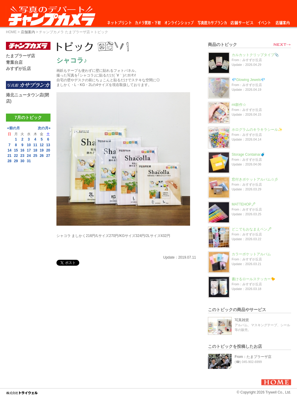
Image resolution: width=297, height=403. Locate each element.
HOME (11, 32)
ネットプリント (120, 21)
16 (22, 150)
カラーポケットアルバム (251, 254)
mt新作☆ (239, 105)
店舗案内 (282, 21)
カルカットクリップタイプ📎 (255, 55)
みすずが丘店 (18, 68)
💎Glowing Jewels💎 (248, 80)
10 (29, 145)
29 (16, 161)
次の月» (44, 128)
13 (48, 145)
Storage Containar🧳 (248, 154)
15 (16, 150)
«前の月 (13, 128)
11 (35, 145)
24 (29, 156)
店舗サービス (242, 21)
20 (48, 150)
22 (16, 156)
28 (9, 161)
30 (22, 161)
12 (42, 145)
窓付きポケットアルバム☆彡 (255, 179)
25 (35, 156)
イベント (264, 21)
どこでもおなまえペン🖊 (252, 229)
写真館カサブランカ (212, 21)
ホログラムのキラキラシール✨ (257, 130)
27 (48, 156)
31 (29, 161)
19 (42, 150)
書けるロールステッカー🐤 (253, 279)
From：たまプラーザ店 (253, 357)
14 (9, 150)
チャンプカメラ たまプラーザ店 (64, 32)
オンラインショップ (178, 21)
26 (42, 156)
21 (9, 156)
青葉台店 (14, 62)
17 (29, 150)
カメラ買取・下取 (148, 21)
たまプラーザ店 (20, 55)
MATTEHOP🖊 (244, 204)
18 (35, 150)
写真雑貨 (242, 320)
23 (22, 156)
